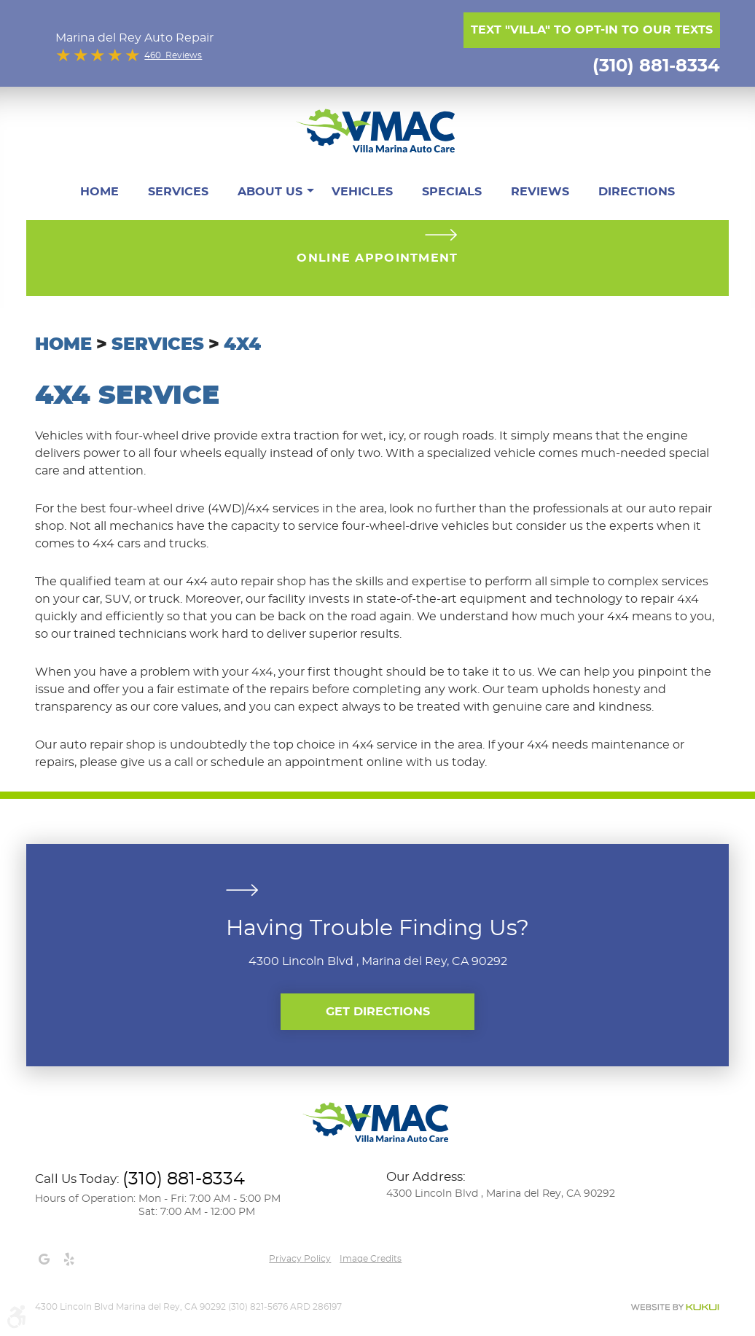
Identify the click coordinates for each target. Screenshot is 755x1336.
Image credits (371, 1258)
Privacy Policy (300, 1258)
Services (178, 192)
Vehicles (362, 192)
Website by (675, 1307)
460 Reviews (173, 55)
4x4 (242, 344)
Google (43, 1259)
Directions (636, 192)
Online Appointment (377, 258)
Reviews (540, 192)
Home (99, 192)
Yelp (68, 1259)
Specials (452, 192)
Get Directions (378, 1011)
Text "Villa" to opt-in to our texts (592, 30)
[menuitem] (99, 191)
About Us (270, 192)
